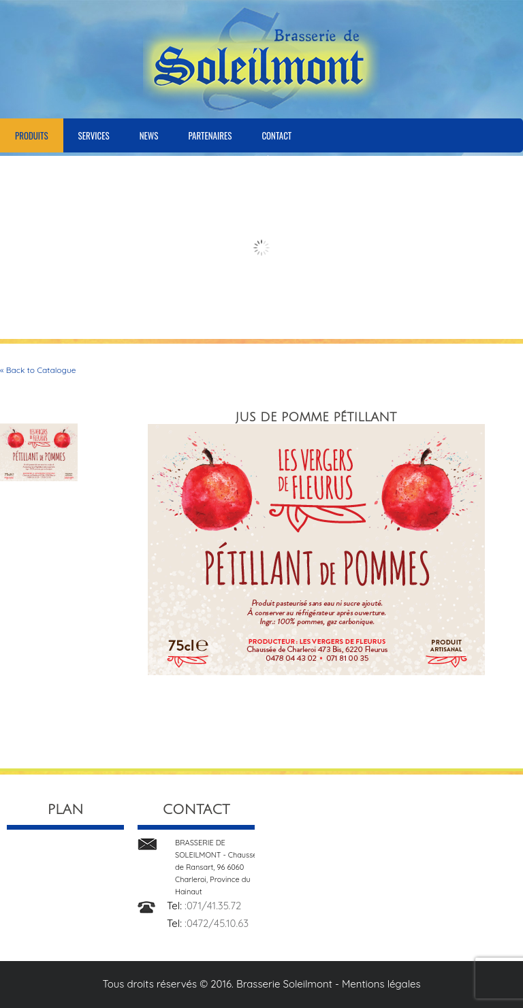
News (149, 135)
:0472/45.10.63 (217, 923)
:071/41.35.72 (213, 905)
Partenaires (210, 135)
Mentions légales (381, 983)
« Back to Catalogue (38, 370)
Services (94, 135)
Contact (276, 135)
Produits (31, 135)
